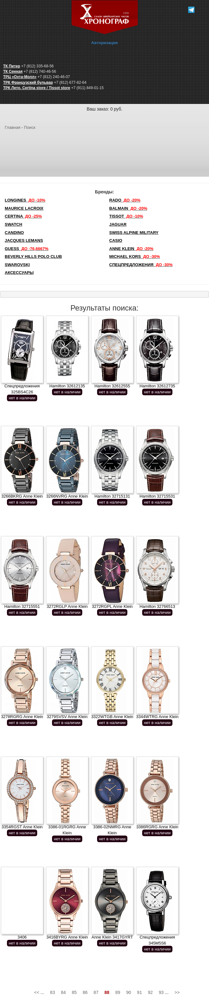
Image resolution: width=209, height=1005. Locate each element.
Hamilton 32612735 (157, 386)
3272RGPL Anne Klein (112, 606)
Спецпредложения (141, 264)
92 (150, 992)
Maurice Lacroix (24, 208)
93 (161, 992)
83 (52, 992)
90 (128, 992)
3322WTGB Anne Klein (112, 716)
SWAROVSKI (17, 264)
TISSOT (126, 216)
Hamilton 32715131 (112, 496)
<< (36, 992)
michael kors (134, 256)
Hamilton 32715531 (157, 496)
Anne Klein (131, 248)
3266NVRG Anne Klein (67, 496)
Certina (23, 216)
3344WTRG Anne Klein (157, 716)
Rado (125, 200)
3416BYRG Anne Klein (67, 937)
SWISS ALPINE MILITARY (134, 232)
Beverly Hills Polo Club (33, 256)
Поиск (29, 127)
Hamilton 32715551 (22, 606)
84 (63, 992)
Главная (12, 127)
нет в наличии (22, 398)
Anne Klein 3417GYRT (112, 937)
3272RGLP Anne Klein (67, 606)
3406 (22, 937)
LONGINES (25, 200)
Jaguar (118, 224)
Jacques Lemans (24, 240)
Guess (27, 248)
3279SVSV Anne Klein (67, 716)
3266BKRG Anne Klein (22, 496)
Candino (14, 232)
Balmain (128, 208)
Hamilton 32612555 (112, 386)
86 (85, 992)
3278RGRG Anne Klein (22, 716)
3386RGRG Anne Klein (157, 827)
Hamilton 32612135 (67, 386)
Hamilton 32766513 (157, 606)
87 (96, 992)
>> (177, 992)
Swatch (13, 224)
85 (74, 992)
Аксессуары (19, 272)
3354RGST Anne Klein (22, 827)
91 (139, 992)
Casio (115, 240)
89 (117, 992)
